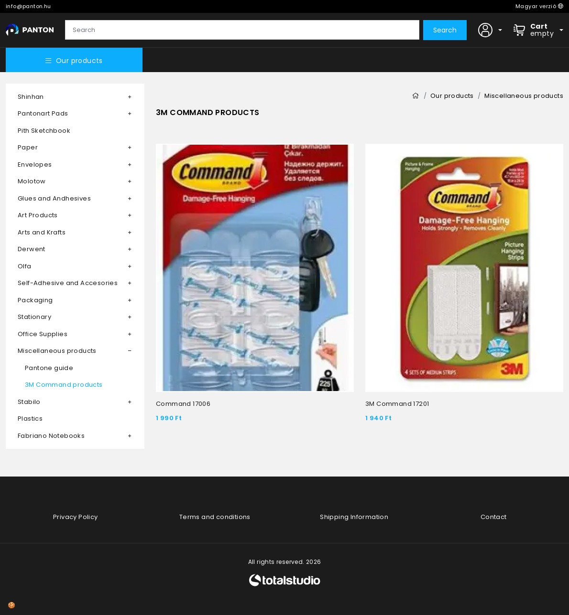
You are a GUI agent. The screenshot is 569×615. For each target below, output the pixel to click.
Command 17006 (183, 403)
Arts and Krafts (42, 232)
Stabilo (29, 401)
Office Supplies (42, 334)
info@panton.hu (28, 6)
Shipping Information (354, 516)
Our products (74, 60)
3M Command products (64, 384)
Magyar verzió (539, 6)
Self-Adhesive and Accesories (68, 282)
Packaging (35, 300)
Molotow (32, 181)
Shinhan (31, 96)
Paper (28, 147)
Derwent (31, 249)
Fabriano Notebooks (51, 435)
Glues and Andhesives (54, 198)
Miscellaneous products (57, 350)
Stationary (34, 316)
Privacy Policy (75, 516)
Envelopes (35, 164)
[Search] (242, 30)
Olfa (25, 266)
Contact (494, 516)
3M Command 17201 (397, 403)
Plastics (30, 418)
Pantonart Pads (43, 113)
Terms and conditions (215, 516)
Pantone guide (49, 367)
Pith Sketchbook (44, 130)
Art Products (38, 215)
